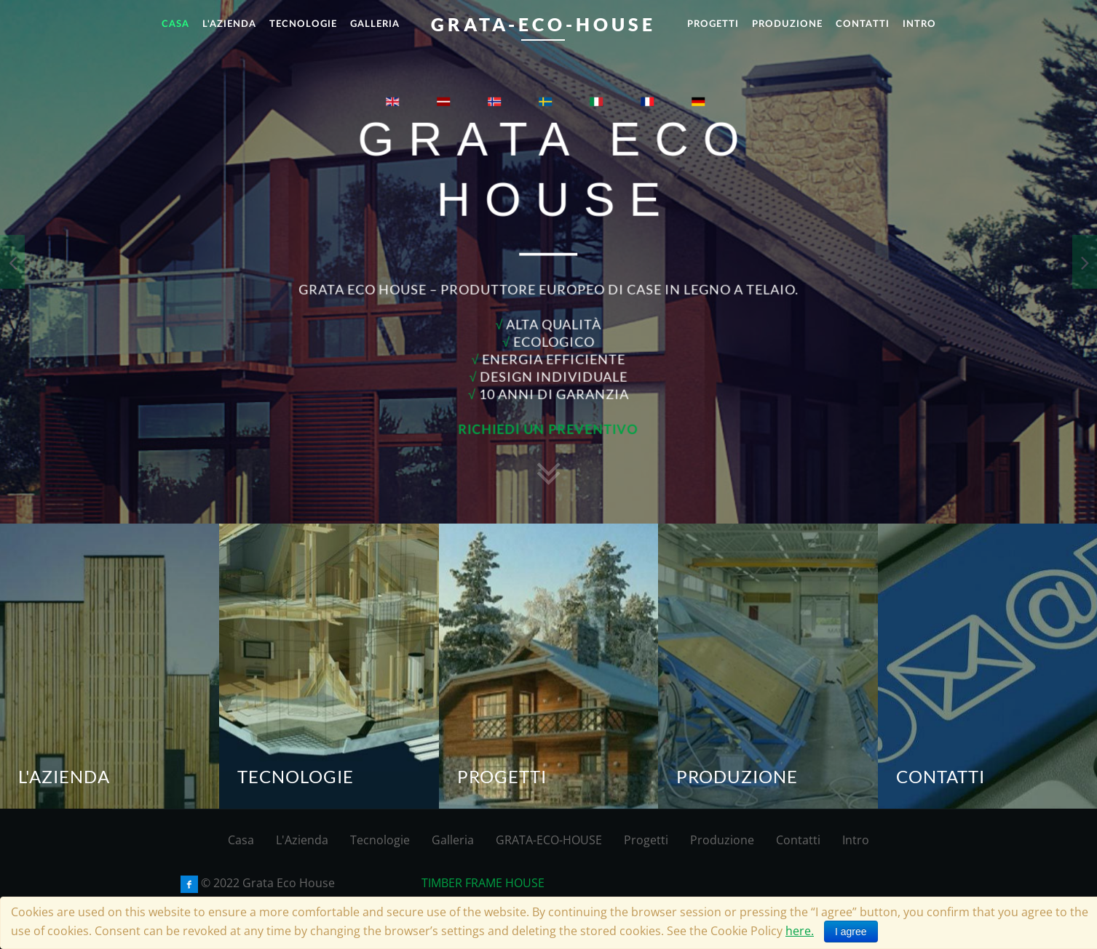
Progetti (646, 840)
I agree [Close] (851, 931)
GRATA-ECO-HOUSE (549, 840)
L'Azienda (302, 840)
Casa (241, 840)
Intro (855, 840)
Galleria (453, 840)
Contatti (798, 840)
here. (799, 931)
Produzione (722, 840)
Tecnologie (380, 840)
